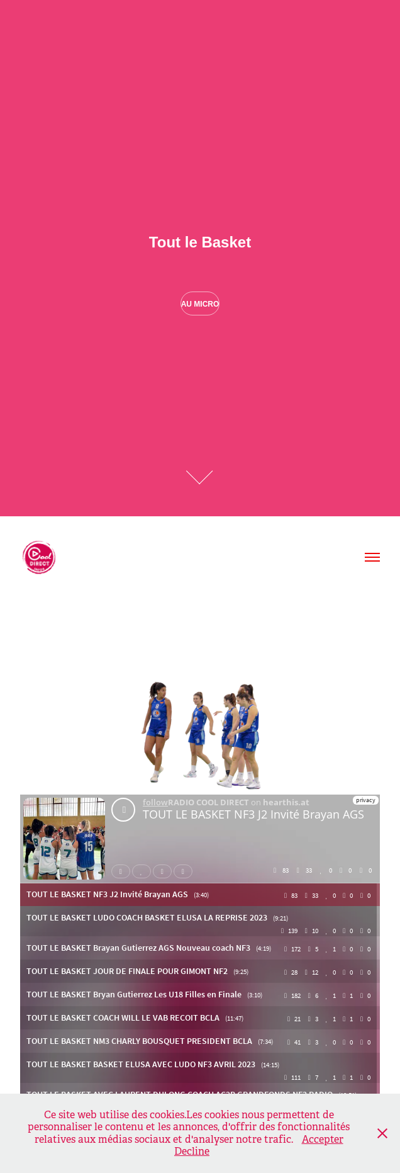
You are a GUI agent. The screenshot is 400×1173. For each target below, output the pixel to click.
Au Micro (200, 304)
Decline (191, 1151)
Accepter (322, 1139)
